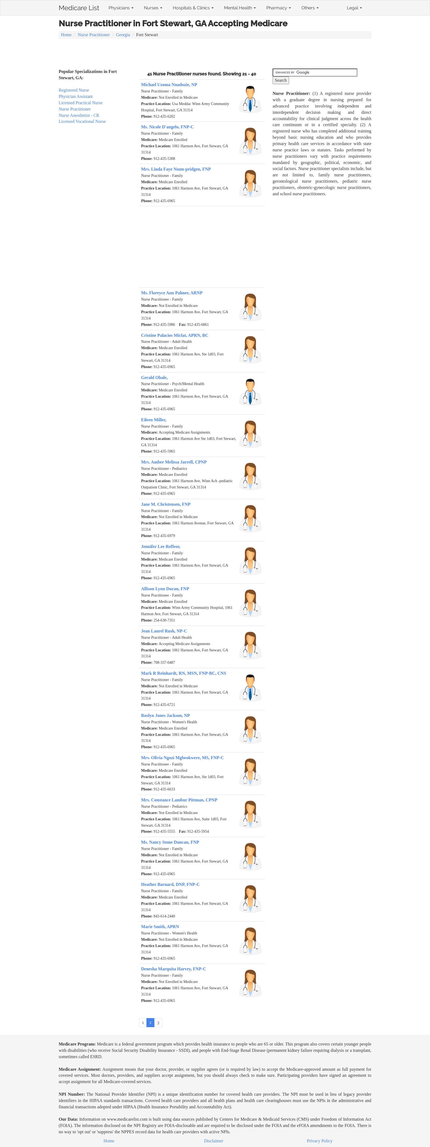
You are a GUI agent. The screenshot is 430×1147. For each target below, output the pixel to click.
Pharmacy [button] (278, 7)
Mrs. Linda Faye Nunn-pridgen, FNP (176, 169)
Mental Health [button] (240, 7)
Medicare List (79, 7)
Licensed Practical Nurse (81, 102)
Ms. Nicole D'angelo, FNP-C (167, 127)
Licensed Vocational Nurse (82, 121)
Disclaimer (213, 1140)
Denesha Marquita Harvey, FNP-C (173, 969)
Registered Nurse (74, 90)
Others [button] (310, 7)
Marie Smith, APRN (160, 926)
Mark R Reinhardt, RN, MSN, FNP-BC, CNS (183, 673)
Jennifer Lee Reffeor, (161, 546)
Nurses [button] (153, 7)
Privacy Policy (320, 1140)
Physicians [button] (121, 7)
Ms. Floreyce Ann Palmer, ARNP (172, 292)
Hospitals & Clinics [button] (193, 7)
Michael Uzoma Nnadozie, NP (169, 84)
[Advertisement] (215, 54)
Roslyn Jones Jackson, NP (165, 715)
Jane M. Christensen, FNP (166, 504)
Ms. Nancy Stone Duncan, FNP (170, 842)
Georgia (123, 34)
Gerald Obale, (154, 377)
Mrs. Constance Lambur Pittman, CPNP (179, 800)
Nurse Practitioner (94, 34)
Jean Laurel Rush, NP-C (164, 631)
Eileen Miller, (153, 419)
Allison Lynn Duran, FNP (165, 588)
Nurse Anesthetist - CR (79, 115)
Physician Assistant (76, 96)
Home (66, 34)
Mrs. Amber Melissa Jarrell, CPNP (174, 462)
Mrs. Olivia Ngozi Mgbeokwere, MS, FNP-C (182, 757)
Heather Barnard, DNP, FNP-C (170, 884)
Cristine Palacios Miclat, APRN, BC (174, 335)
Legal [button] (354, 7)
